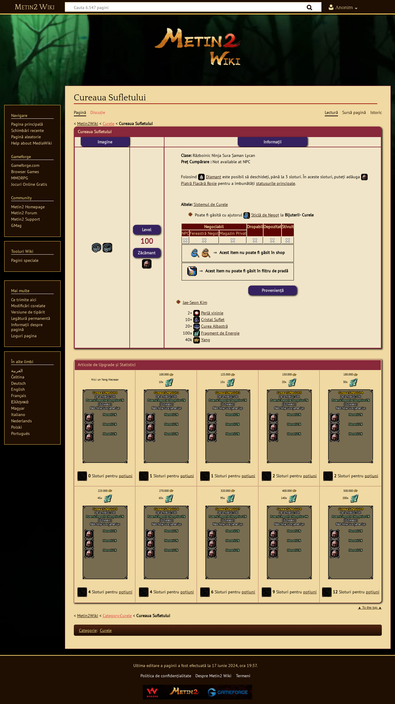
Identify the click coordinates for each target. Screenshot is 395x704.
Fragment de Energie (220, 333)
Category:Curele (117, 615)
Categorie (88, 630)
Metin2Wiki (87, 123)
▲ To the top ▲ (370, 607)
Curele (108, 123)
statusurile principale (275, 183)
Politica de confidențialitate (165, 675)
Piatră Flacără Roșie (199, 183)
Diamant (213, 176)
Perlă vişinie (212, 313)
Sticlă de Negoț (265, 215)
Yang (205, 339)
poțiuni (125, 475)
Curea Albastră (214, 326)
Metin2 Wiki (35, 7)
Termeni (243, 675)
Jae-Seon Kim (195, 302)
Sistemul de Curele (211, 204)
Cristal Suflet (213, 319)
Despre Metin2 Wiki (213, 675)
